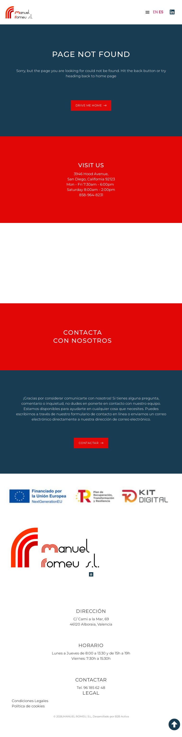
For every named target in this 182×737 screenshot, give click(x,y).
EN (155, 12)
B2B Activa (122, 716)
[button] (147, 12)
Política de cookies (28, 706)
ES (161, 12)
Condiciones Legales (30, 700)
